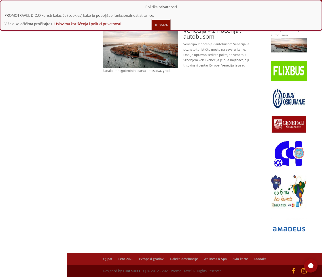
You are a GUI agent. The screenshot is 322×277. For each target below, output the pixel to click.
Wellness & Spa (215, 259)
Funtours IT (132, 271)
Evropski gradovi (151, 259)
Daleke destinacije (184, 259)
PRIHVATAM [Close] (161, 25)
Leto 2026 (125, 259)
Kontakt (260, 259)
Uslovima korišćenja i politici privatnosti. (88, 23)
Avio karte (240, 259)
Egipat (107, 259)
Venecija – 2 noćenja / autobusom (212, 33)
